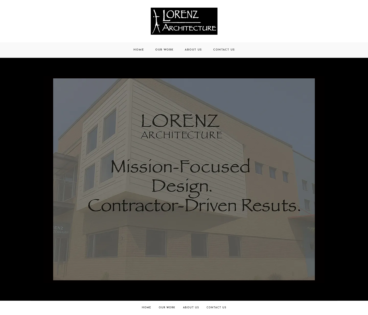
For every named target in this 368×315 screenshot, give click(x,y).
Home (146, 307)
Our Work (167, 307)
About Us (191, 307)
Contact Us (216, 307)
